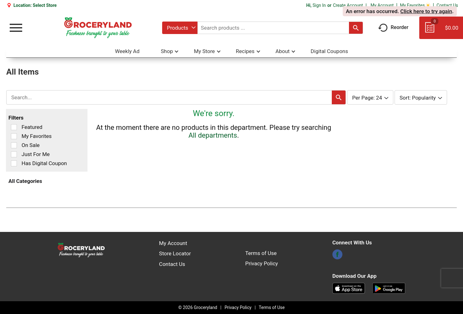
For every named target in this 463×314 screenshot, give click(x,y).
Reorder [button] (393, 27)
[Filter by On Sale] (14, 145)
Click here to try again (426, 11)
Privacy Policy (261, 263)
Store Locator (175, 253)
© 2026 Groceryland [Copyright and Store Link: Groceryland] (197, 307)
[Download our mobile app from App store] (348, 288)
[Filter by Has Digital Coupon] (14, 163)
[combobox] (179, 28)
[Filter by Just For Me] (14, 154)
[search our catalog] (356, 28)
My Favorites (415, 5)
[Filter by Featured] (14, 127)
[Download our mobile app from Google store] (388, 288)
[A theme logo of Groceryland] (98, 27)
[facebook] (337, 256)
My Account (382, 5)
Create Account (348, 5)
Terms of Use (261, 253)
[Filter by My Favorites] (14, 136)
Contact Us (447, 5)
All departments (212, 135)
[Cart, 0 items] (441, 30)
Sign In (319, 5)
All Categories (25, 181)
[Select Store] (45, 5)
